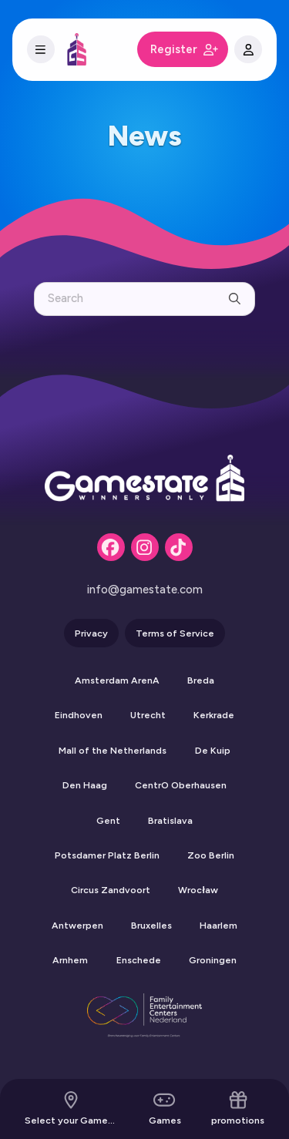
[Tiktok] (179, 547)
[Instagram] (145, 547)
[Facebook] (111, 547)
